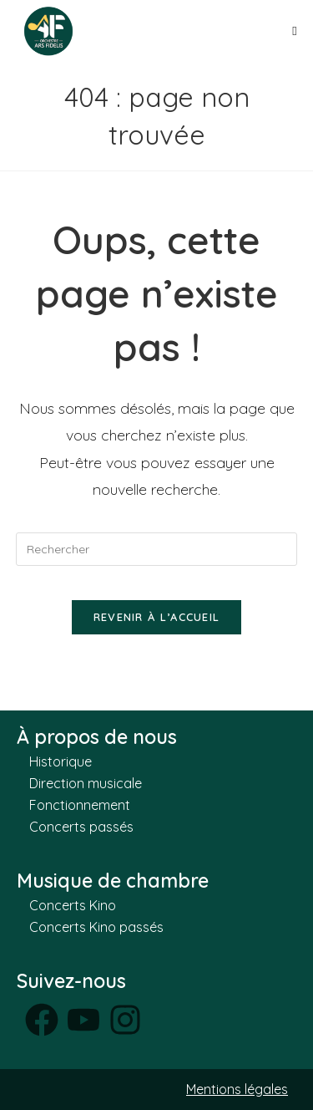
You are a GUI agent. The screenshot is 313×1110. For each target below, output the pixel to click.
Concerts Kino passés (96, 927)
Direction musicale (85, 783)
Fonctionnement (79, 805)
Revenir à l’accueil (156, 617)
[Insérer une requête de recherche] (157, 549)
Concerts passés (81, 826)
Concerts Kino (72, 905)
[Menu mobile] (294, 30)
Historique (60, 761)
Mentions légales (237, 1089)
